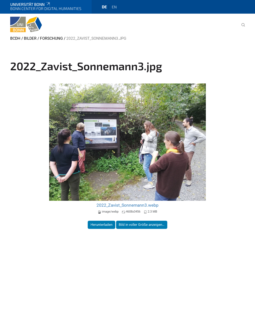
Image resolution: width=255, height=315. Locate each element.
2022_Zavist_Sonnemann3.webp (127, 205)
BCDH (15, 38)
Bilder (30, 38)
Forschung (51, 38)
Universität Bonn (30, 4)
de (104, 6)
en (114, 6)
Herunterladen (101, 225)
